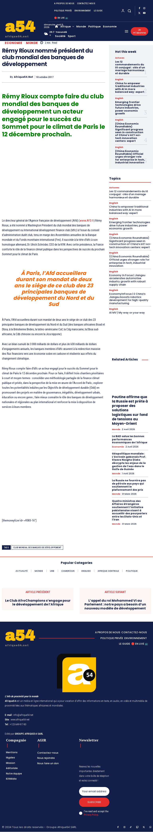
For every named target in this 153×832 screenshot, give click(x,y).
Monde (32, 42)
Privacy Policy (91, 814)
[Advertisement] (53, 180)
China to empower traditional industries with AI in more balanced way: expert (129, 88)
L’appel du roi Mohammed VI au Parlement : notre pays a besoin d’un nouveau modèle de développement (115, 604)
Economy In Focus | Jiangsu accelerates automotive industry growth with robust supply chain (127, 279)
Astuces (119, 58)
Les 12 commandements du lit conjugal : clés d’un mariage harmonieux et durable (130, 67)
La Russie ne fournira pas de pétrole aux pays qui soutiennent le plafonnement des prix (129, 484)
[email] (94, 791)
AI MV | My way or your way (127, 312)
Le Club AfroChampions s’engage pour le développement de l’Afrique (38, 602)
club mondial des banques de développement (37, 547)
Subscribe (94, 802)
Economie (13, 42)
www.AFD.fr (87, 220)
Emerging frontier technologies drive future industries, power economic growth (128, 107)
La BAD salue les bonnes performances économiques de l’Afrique (129, 439)
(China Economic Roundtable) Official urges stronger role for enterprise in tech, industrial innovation (130, 156)
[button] (129, 10)
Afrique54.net (23, 77)
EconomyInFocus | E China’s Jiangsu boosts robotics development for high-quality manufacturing (128, 298)
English (119, 80)
